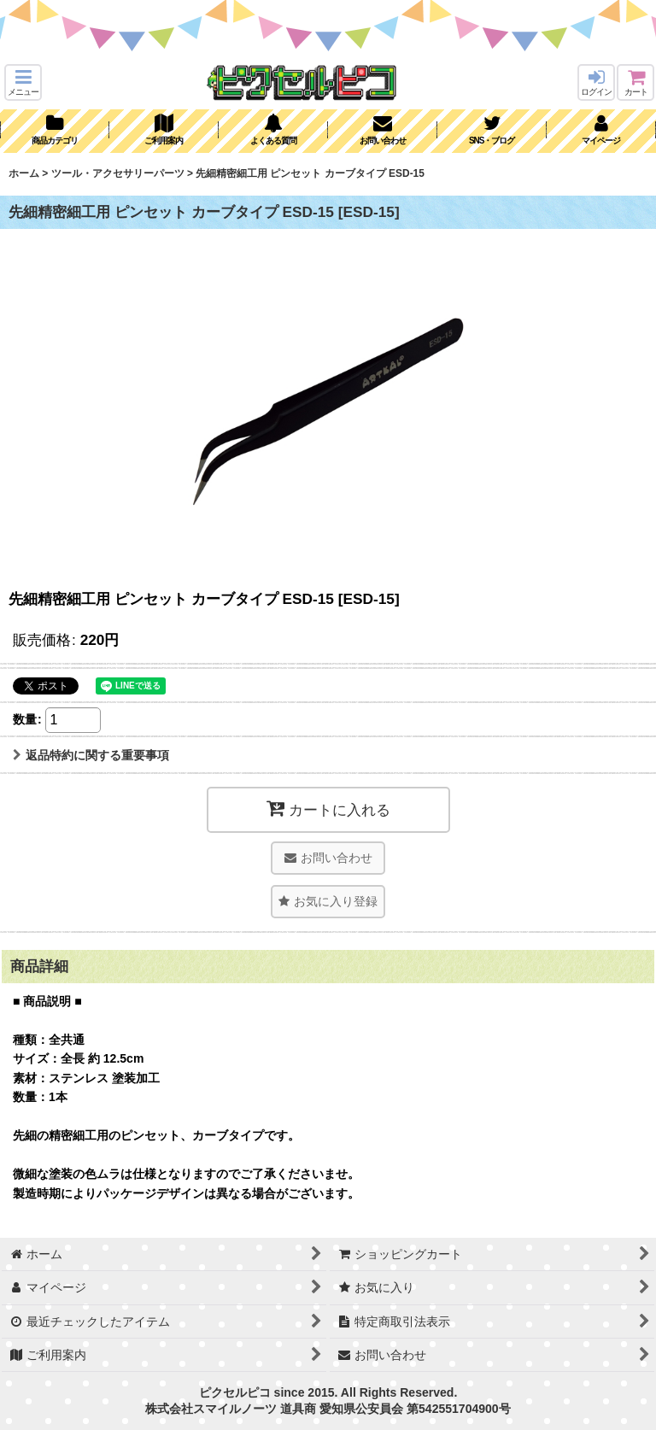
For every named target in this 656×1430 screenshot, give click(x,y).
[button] (23, 82)
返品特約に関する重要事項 (91, 755)
